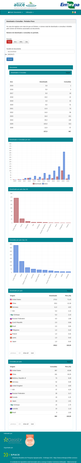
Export (68, 72)
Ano (15, 42)
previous (13, 349)
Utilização (30, 12)
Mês (21, 42)
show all (25, 349)
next (32, 349)
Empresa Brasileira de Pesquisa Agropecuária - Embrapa (31, 454)
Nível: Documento (15, 12)
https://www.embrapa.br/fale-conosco (65, 454)
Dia (26, 42)
